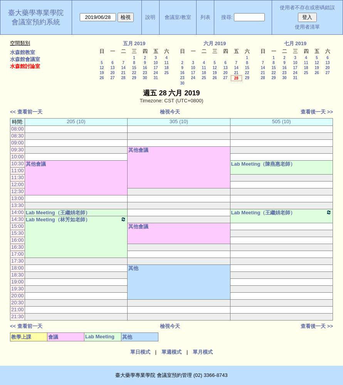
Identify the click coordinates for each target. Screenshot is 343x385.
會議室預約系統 (36, 22)
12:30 (17, 191)
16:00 (17, 240)
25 (166, 73)
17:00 (17, 254)
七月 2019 (295, 43)
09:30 (17, 150)
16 (145, 68)
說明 (150, 17)
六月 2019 (214, 43)
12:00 (17, 184)
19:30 (17, 289)
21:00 (17, 309)
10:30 (17, 163)
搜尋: (227, 17)
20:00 (17, 296)
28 (123, 78)
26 (101, 78)
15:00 (17, 226)
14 (123, 68)
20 (112, 73)
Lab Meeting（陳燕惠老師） (263, 164)
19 (101, 73)
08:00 (17, 129)
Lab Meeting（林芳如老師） (76, 219)
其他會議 (138, 150)
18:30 (17, 275)
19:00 (17, 282)
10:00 (17, 156)
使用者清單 (307, 27)
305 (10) (179, 121)
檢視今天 (170, 112)
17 (155, 68)
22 (134, 73)
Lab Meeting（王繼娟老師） (58, 212)
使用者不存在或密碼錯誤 (307, 7)
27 (112, 78)
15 (134, 68)
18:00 (17, 268)
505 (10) (281, 121)
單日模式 (140, 352)
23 (145, 73)
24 (155, 73)
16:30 (17, 247)
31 (155, 78)
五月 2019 (134, 43)
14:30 (17, 219)
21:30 (17, 316)
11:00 (17, 170)
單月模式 (203, 352)
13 (112, 68)
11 (166, 63)
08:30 (17, 136)
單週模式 (171, 352)
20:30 (17, 302)
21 (123, 73)
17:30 (17, 261)
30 (145, 78)
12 (101, 68)
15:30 (17, 233)
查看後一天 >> (317, 112)
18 (166, 68)
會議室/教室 (178, 17)
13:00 (17, 198)
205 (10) (76, 121)
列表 (205, 17)
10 (155, 63)
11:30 (17, 177)
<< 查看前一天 (26, 112)
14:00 (17, 212)
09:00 (17, 143)
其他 (133, 268)
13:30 (17, 205)
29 (134, 78)
